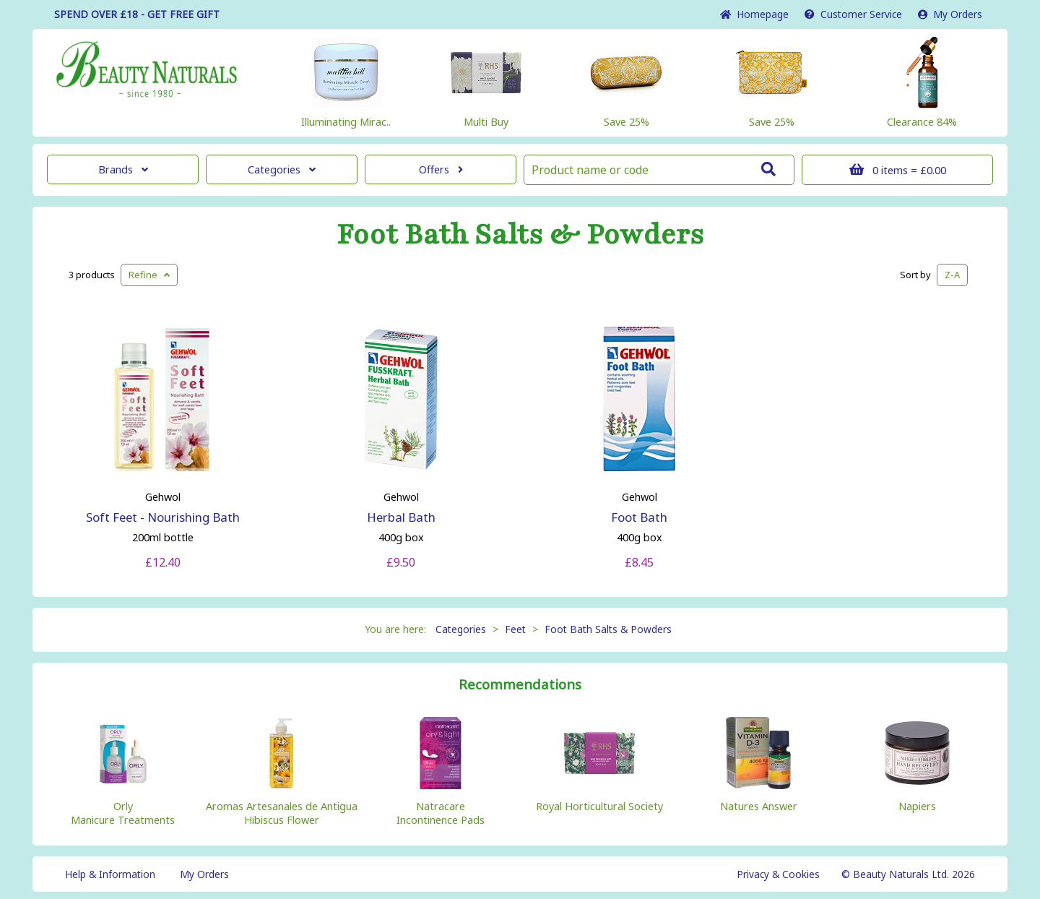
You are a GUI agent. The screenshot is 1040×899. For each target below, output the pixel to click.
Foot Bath (639, 517)
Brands (123, 169)
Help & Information (110, 874)
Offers (441, 169)
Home (754, 14)
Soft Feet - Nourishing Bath (163, 517)
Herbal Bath (401, 517)
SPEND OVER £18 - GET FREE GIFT (137, 14)
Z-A (952, 274)
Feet (515, 629)
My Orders (950, 14)
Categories (282, 169)
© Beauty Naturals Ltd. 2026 (908, 874)
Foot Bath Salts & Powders (520, 235)
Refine (149, 274)
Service (853, 14)
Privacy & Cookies (778, 874)
